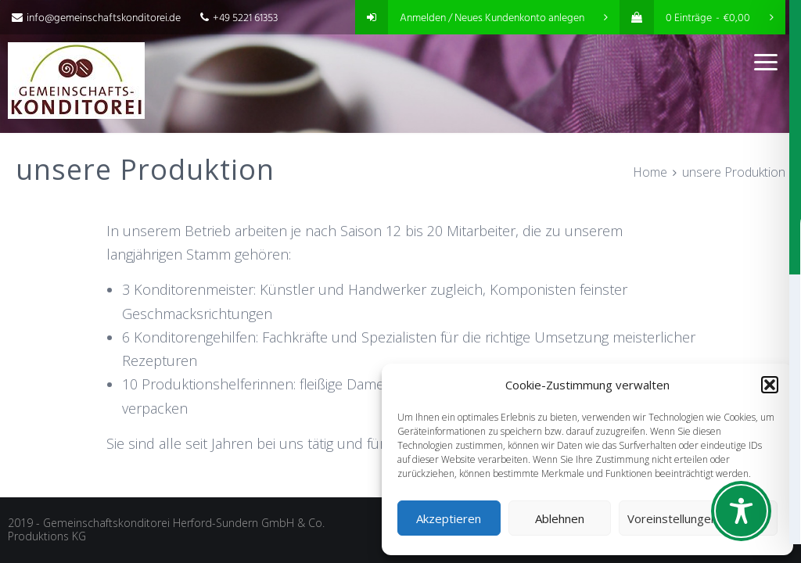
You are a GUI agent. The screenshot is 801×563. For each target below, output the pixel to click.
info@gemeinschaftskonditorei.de (96, 18)
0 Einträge (697, 18)
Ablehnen (559, 518)
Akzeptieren (448, 518)
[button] (770, 385)
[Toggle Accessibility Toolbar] (741, 511)
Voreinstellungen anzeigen (698, 518)
